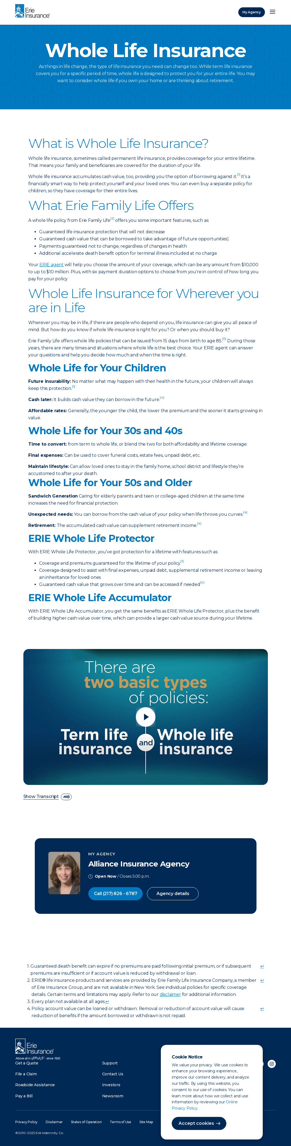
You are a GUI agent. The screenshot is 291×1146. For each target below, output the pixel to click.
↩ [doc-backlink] (262, 966)
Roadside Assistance (35, 1084)
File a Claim (26, 1074)
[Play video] (145, 717)
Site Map (146, 1122)
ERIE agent (51, 264)
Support (110, 1063)
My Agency (251, 12)
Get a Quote (26, 1063)
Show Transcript (41, 796)
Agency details (173, 893)
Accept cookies (196, 1123)
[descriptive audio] (66, 797)
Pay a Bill (24, 1096)
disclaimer (170, 994)
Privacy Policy (26, 1122)
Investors (111, 1084)
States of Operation (86, 1122)
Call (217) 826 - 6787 (115, 893)
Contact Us (112, 1074)
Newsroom (112, 1096)
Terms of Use (120, 1122)
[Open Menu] (272, 12)
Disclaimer (54, 1122)
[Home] (34, 11)
